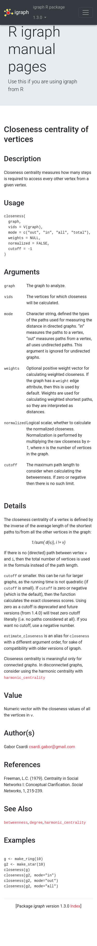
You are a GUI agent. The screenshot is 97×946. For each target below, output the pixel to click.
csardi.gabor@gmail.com (52, 746)
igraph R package (49, 7)
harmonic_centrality (24, 678)
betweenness (16, 823)
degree (36, 823)
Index (75, 906)
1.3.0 (38, 17)
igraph (16, 12)
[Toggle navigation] (85, 12)
